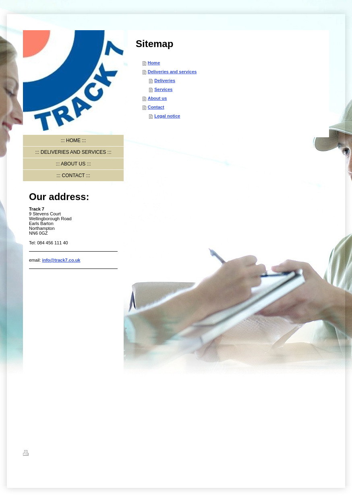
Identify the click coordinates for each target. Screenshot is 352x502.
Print (33, 454)
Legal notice (167, 116)
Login (323, 452)
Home (154, 62)
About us (157, 98)
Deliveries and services (172, 71)
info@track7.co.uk (61, 260)
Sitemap (53, 454)
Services (163, 89)
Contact (156, 107)
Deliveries (164, 80)
